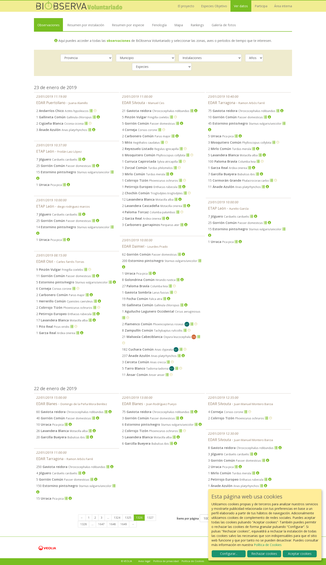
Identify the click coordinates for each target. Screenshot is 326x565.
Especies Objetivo (214, 6)
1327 (150, 518)
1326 (139, 518)
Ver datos (241, 6)
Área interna (283, 6)
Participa (261, 6)
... (108, 518)
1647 (101, 524)
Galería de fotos (224, 25)
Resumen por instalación (85, 25)
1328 (83, 524)
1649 (123, 524)
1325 (128, 518)
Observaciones (48, 25)
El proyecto (186, 6)
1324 (117, 518)
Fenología (159, 25)
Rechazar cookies (264, 553)
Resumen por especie (128, 25)
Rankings (197, 25)
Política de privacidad (166, 561)
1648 (112, 524)
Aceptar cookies (300, 553)
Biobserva (79, 6)
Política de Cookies (193, 561)
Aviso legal (144, 561)
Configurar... (228, 553)
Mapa (178, 25)
